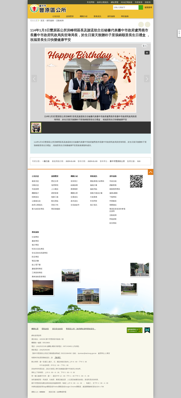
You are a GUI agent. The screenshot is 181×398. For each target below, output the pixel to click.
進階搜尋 (148, 7)
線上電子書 (36, 265)
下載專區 (113, 197)
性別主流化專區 (38, 249)
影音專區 (113, 223)
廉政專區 (35, 241)
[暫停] (147, 52)
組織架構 (74, 185)
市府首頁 (124, 2)
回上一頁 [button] (147, 24)
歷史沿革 (54, 181)
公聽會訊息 (36, 201)
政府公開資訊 (88, 2)
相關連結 (113, 205)
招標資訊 (35, 197)
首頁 (42, 20)
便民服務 (111, 16)
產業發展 (54, 193)
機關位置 (74, 193)
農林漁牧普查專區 (39, 277)
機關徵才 (35, 193)
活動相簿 (60, 20)
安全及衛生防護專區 (40, 253)
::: (26, 1)
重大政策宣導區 (38, 209)
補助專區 (35, 281)
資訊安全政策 (56, 329)
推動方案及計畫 (96, 193)
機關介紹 (83, 16)
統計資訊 (93, 205)
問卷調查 (113, 220)
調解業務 (113, 185)
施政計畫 (93, 185)
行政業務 (93, 197)
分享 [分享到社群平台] (179, 31)
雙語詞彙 (35, 261)
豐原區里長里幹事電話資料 (117, 210)
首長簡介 (74, 181)
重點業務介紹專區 (97, 181)
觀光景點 (54, 201)
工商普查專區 (37, 273)
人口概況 (54, 189)
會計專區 (35, 245)
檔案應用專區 (114, 189)
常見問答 (76, 2)
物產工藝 (54, 197)
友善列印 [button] (141, 24)
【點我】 (57, 358)
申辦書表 (113, 201)
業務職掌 (74, 189)
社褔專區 (35, 237)
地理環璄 (54, 185)
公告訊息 (56, 16)
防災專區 (35, 257)
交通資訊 (74, 197)
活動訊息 (35, 185)
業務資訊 (97, 16)
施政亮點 (93, 189)
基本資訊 (74, 201)
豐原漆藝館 (55, 209)
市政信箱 (113, 181)
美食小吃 (54, 205)
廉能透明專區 (37, 269)
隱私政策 (44, 329)
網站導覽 (100, 2)
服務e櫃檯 (113, 193)
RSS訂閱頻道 (112, 2)
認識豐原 (70, 16)
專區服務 (125, 16)
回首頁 (133, 2)
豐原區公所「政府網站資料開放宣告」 (78, 329)
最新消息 (35, 181)
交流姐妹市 (75, 205)
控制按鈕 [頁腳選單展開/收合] (150, 172)
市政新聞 (35, 189)
